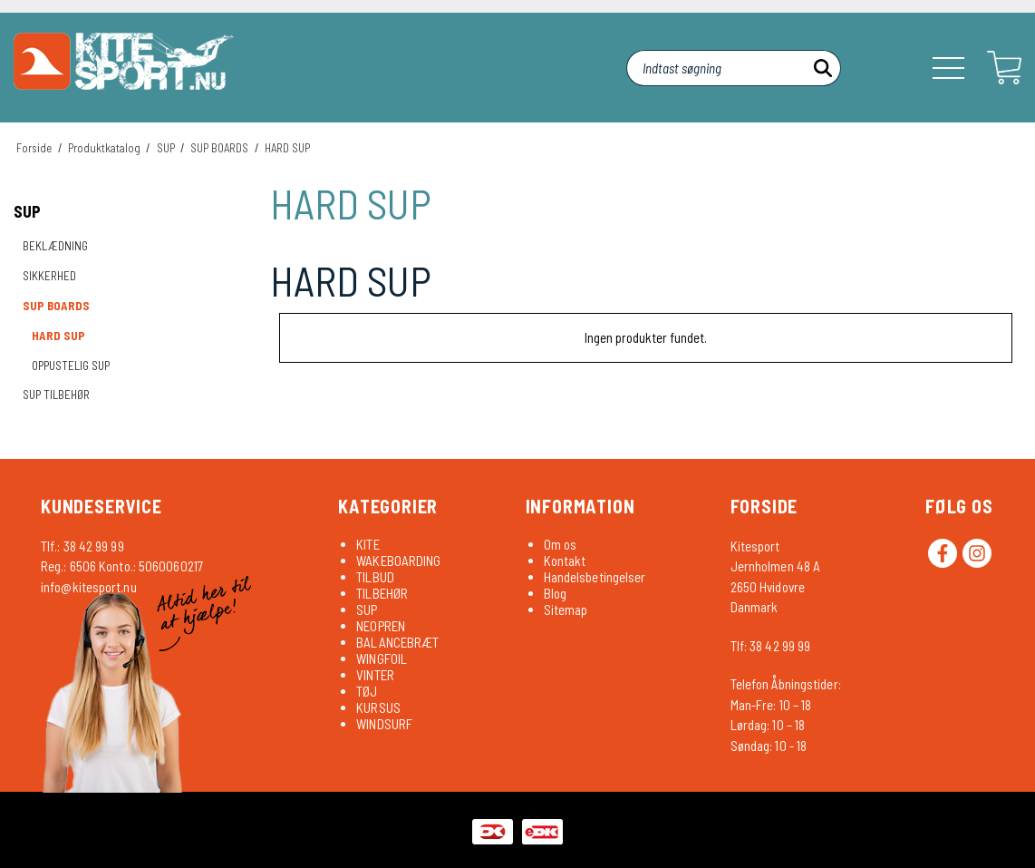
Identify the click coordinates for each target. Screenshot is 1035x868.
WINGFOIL (381, 658)
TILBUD (375, 577)
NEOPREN (380, 626)
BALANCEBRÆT (397, 642)
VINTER (375, 675)
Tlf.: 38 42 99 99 (82, 546)
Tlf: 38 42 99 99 (770, 646)
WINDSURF (384, 724)
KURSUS (378, 707)
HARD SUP (58, 335)
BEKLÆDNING (55, 246)
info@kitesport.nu (89, 587)
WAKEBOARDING (398, 560)
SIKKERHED (49, 275)
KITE (367, 544)
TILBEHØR (382, 593)
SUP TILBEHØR (56, 394)
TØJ (366, 691)
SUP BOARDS (56, 305)
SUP (27, 211)
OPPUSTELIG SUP (71, 365)
